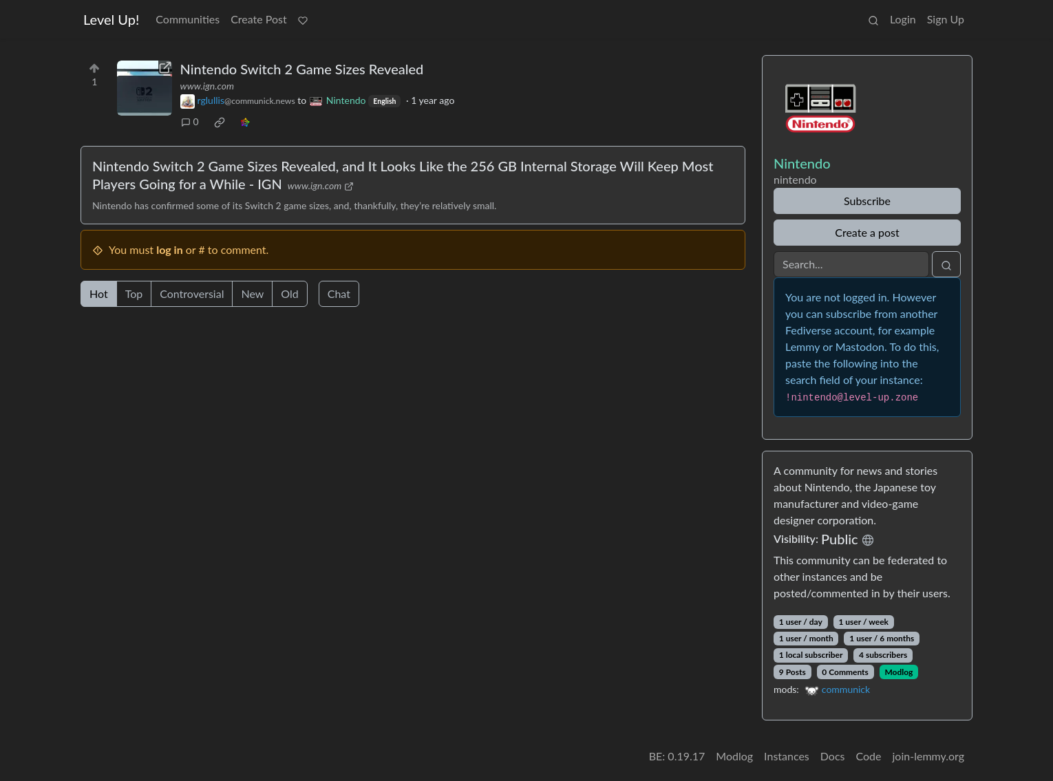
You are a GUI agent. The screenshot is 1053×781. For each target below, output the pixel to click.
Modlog (898, 672)
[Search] (851, 264)
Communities (188, 18)
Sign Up (945, 18)
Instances (786, 755)
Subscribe (867, 200)
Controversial (192, 293)
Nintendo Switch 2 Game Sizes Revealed (302, 69)
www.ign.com (207, 86)
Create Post (259, 18)
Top (134, 293)
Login (903, 18)
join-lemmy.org (928, 755)
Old (289, 293)
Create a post (867, 232)
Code (869, 755)
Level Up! (111, 19)
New (252, 293)
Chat (339, 293)
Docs (832, 755)
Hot (98, 293)
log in (169, 249)
